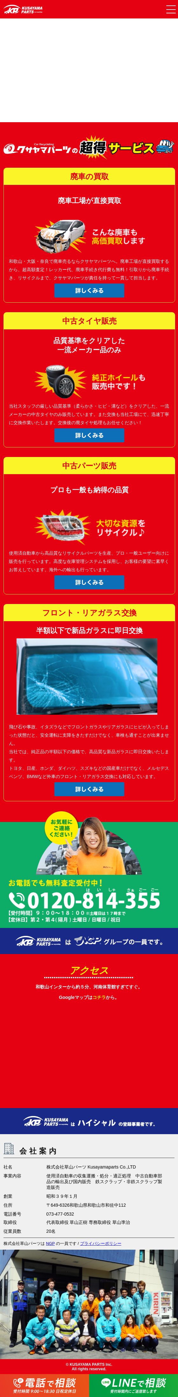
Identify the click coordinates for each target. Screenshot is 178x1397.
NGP (50, 1243)
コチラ (99, 997)
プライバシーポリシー (100, 1243)
